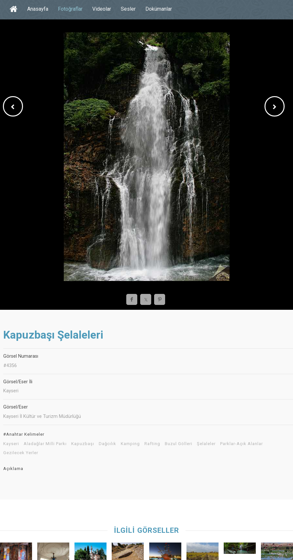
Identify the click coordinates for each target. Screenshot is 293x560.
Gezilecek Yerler (20, 453)
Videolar (101, 9)
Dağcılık (107, 444)
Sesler (128, 9)
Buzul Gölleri (178, 444)
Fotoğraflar (70, 9)
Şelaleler (206, 444)
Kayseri (11, 444)
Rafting (152, 444)
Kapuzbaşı (82, 444)
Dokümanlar (158, 9)
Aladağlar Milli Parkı (45, 444)
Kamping (130, 444)
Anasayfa (37, 9)
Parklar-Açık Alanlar (241, 444)
